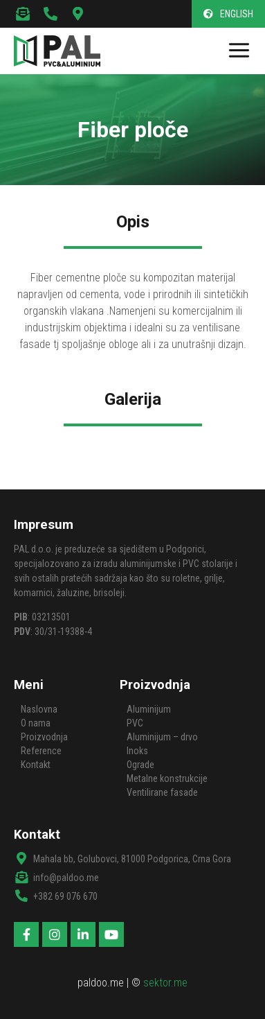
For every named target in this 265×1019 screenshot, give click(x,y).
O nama (36, 723)
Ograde (140, 764)
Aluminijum (149, 709)
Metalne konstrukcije (167, 778)
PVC (135, 723)
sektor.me (165, 982)
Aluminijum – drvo (162, 736)
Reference (41, 750)
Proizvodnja (44, 736)
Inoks (137, 750)
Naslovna (39, 709)
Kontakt (36, 764)
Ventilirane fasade (162, 792)
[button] (228, 14)
